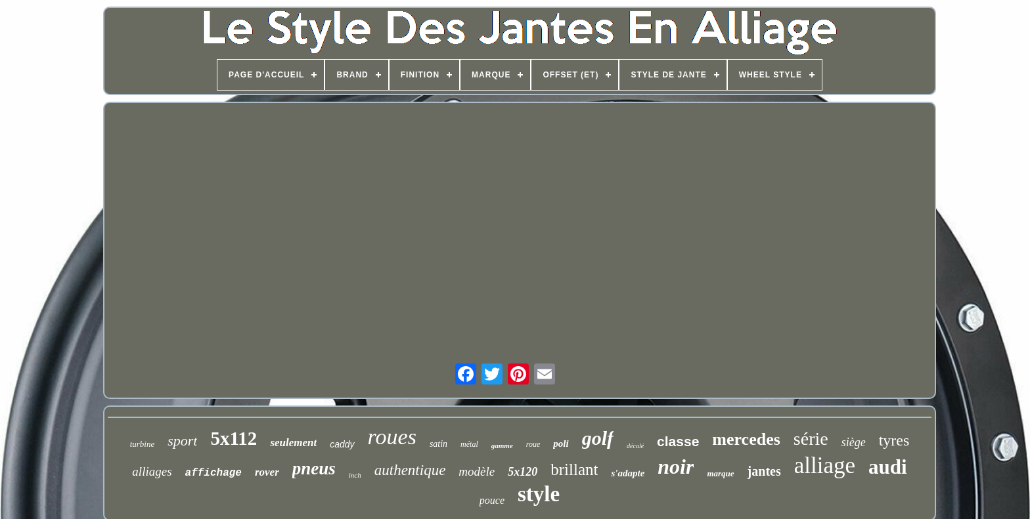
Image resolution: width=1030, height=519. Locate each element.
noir (676, 466)
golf (598, 438)
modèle (477, 471)
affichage (213, 473)
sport (182, 440)
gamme (502, 445)
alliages (151, 471)
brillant (574, 469)
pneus (314, 468)
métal (469, 444)
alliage (824, 465)
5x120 (522, 471)
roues (392, 437)
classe (678, 441)
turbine (142, 444)
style (539, 494)
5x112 (233, 438)
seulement (293, 442)
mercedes (746, 439)
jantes (764, 471)
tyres (894, 440)
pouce (492, 500)
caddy (342, 444)
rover (267, 472)
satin (438, 444)
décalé (635, 445)
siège (853, 442)
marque (720, 473)
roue (533, 444)
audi (887, 466)
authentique (410, 470)
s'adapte (627, 473)
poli (560, 443)
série (811, 438)
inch (355, 475)
